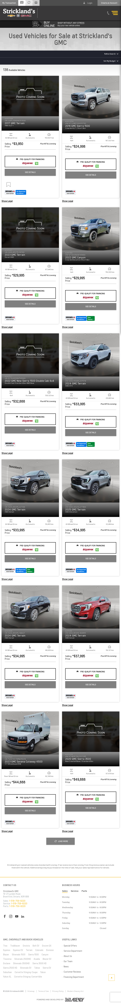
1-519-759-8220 (17, 901)
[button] (9, 3)
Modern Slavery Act (75, 991)
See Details (30, 172)
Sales (65, 891)
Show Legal (7, 201)
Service (74, 891)
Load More (61, 841)
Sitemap (31, 991)
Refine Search (110, 54)
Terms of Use (43, 991)
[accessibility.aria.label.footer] (74, 1000)
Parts (84, 891)
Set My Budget (110, 61)
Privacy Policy (58, 991)
